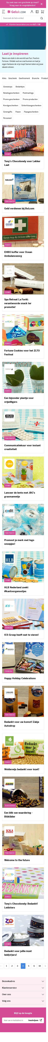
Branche (35, 78)
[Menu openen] (3, 11)
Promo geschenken (11, 99)
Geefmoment (24, 78)
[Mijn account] (32, 11)
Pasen (18, 112)
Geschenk (12, 78)
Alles (4, 78)
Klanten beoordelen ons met (24, 24)
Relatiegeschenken (11, 93)
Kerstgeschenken (10, 105)
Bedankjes (20, 87)
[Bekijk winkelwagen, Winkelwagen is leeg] (43, 12)
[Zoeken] (42, 18)
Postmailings (28, 93)
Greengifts (7, 112)
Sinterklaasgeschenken (31, 105)
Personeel (7, 118)
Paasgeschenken (31, 112)
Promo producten (30, 99)
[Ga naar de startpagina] (16, 12)
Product (44, 78)
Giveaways (7, 87)
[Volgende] (45, 966)
